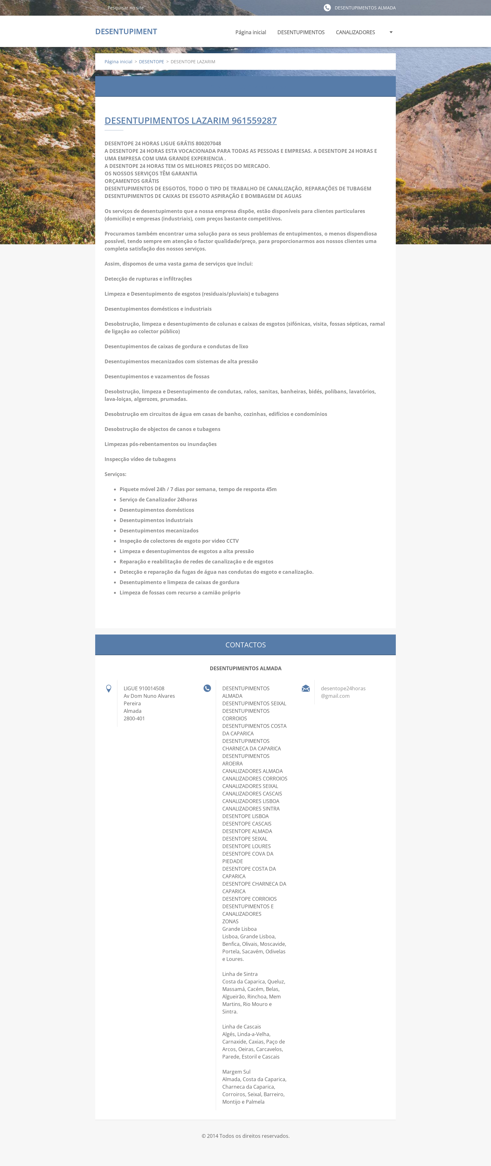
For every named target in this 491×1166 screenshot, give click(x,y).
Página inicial (250, 32)
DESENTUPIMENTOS (301, 34)
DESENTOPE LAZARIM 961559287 (245, 86)
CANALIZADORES (355, 34)
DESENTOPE (151, 62)
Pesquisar (99, 7)
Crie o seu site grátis (240, 1149)
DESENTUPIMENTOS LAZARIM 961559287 (191, 120)
